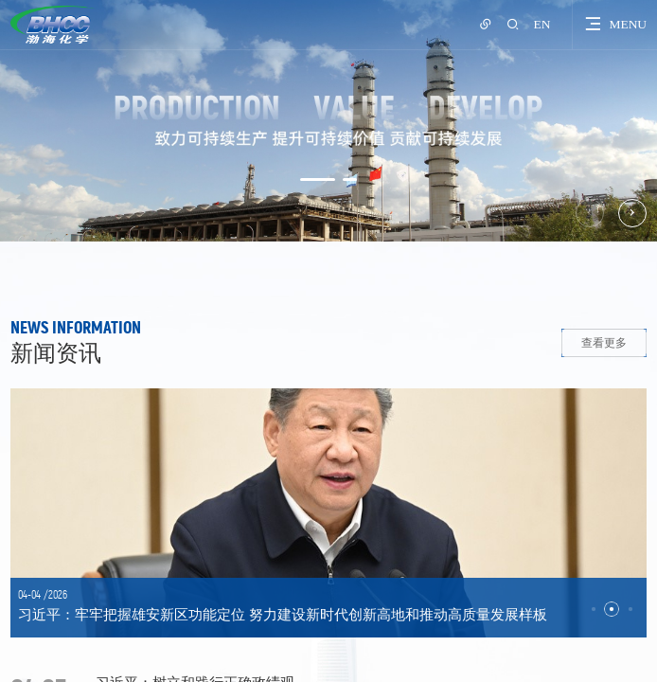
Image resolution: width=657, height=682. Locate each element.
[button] (318, 179)
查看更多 (604, 343)
